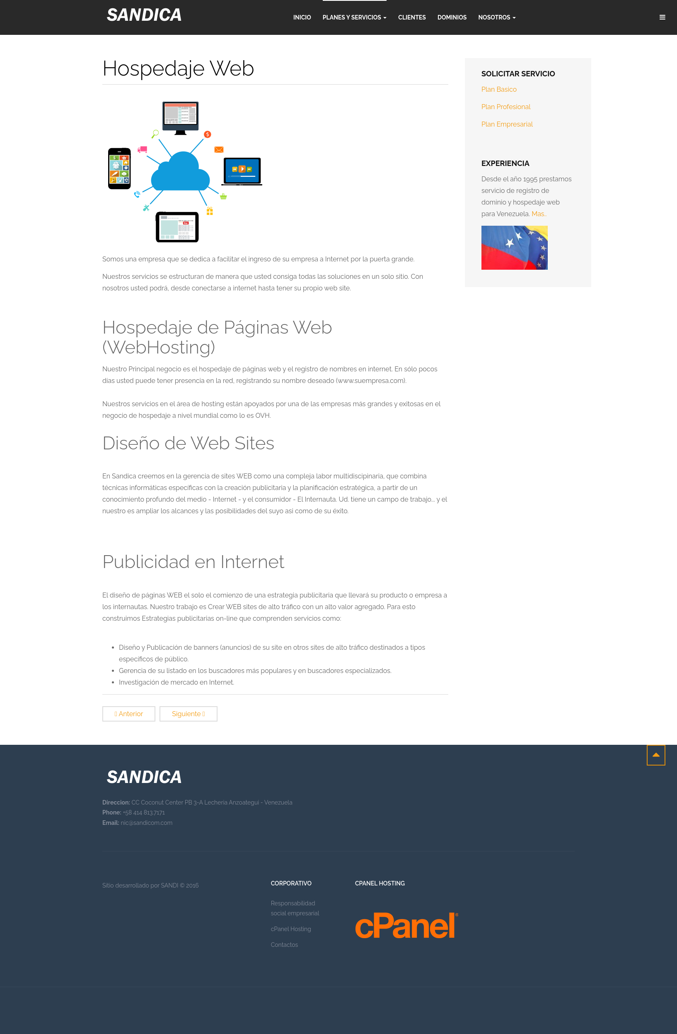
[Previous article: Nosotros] (128, 714)
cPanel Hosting (291, 929)
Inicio (302, 17)
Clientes (412, 17)
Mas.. (539, 214)
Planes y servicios (355, 17)
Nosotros (497, 17)
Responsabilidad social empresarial (295, 908)
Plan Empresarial (507, 124)
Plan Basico (499, 89)
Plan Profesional (506, 107)
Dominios (452, 17)
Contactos (284, 944)
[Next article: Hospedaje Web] (188, 714)
